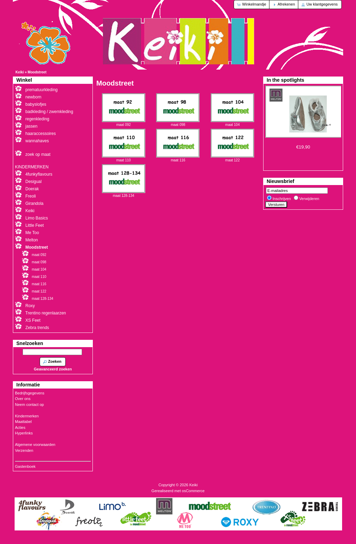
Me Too (32, 232)
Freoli (30, 196)
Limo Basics (36, 218)
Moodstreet (37, 72)
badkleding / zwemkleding (49, 111)
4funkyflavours (38, 174)
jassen (31, 126)
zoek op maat (37, 154)
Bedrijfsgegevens (29, 393)
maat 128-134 (123, 194)
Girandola (34, 203)
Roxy (30, 305)
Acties (20, 427)
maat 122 (232, 158)
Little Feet (34, 225)
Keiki (20, 72)
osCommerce (193, 491)
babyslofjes (35, 104)
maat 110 (123, 158)
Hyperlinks (24, 433)
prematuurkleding (41, 89)
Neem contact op (29, 404)
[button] (252, 4)
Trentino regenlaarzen (45, 313)
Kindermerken (27, 416)
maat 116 (178, 158)
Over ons (23, 399)
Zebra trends (37, 327)
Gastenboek (25, 466)
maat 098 (178, 123)
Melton (31, 240)
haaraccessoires (40, 133)
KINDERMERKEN (32, 167)
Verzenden (24, 450)
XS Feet (32, 320)
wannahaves (37, 140)
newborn (33, 97)
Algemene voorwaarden (35, 444)
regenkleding (37, 119)
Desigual (33, 181)
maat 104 (232, 123)
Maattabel (23, 421)
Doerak (32, 188)
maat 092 (123, 123)
